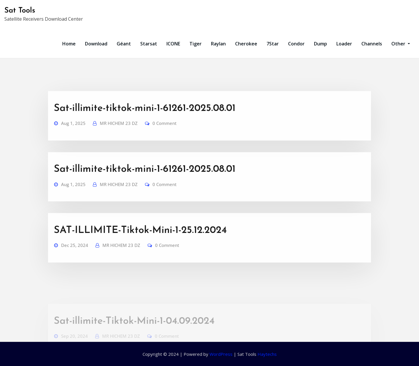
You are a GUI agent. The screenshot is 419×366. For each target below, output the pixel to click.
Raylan (218, 43)
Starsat (148, 43)
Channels (371, 43)
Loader (344, 43)
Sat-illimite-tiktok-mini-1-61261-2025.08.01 (144, 119)
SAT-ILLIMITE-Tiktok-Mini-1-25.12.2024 (140, 241)
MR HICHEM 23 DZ (119, 134)
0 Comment (164, 134)
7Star (273, 43)
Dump (320, 43)
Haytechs (267, 354)
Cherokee (246, 43)
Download (96, 43)
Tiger (195, 43)
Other (400, 43)
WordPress (221, 354)
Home (69, 43)
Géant (124, 43)
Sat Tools (19, 10)
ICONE (173, 43)
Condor (296, 43)
